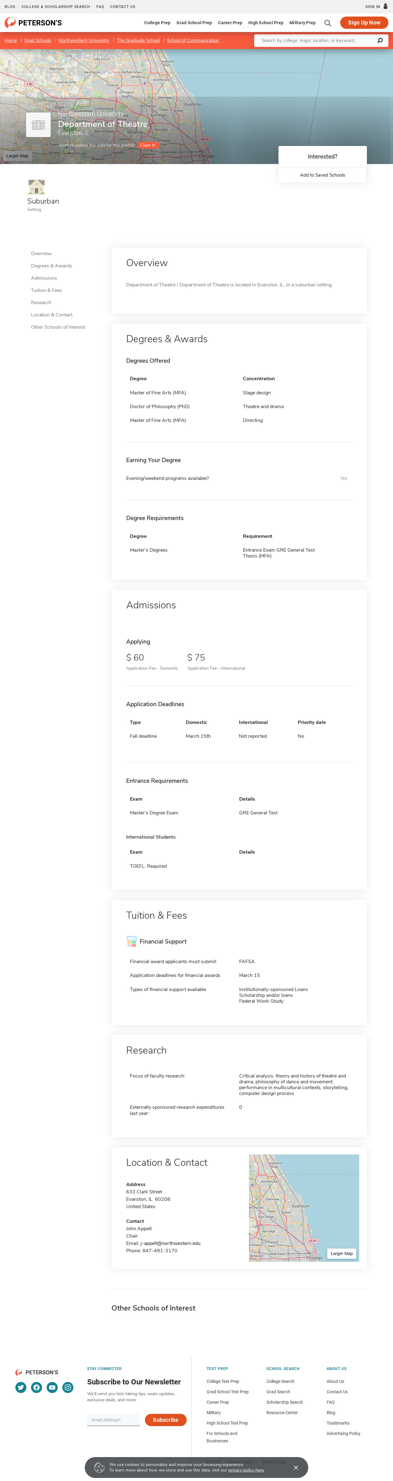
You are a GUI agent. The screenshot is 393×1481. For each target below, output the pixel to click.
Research (41, 302)
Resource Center (282, 1412)
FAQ (100, 7)
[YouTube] (52, 1387)
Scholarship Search (285, 1402)
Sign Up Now (364, 22)
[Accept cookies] (292, 1467)
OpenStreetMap (351, 52)
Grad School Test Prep (228, 1391)
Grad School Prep (194, 22)
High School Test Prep (227, 1423)
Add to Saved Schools (322, 175)
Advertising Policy (343, 1433)
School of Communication (193, 40)
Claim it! (147, 145)
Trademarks (338, 1423)
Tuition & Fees (46, 290)
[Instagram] (67, 1387)
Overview (41, 253)
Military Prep (303, 22)
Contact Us (337, 1391)
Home (11, 40)
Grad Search (278, 1391)
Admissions (44, 278)
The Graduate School (138, 40)
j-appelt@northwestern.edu (170, 1243)
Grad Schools (37, 40)
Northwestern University (84, 40)
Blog (10, 7)
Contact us (122, 7)
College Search (280, 1381)
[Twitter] (20, 1387)
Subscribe (165, 1420)
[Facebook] (36, 1387)
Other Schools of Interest (58, 327)
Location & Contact (51, 315)
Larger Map (17, 155)
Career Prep (230, 22)
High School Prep (265, 22)
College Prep (157, 22)
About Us (335, 1381)
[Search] (328, 22)
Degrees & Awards (51, 265)
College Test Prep (223, 1381)
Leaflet (318, 52)
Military (214, 1412)
